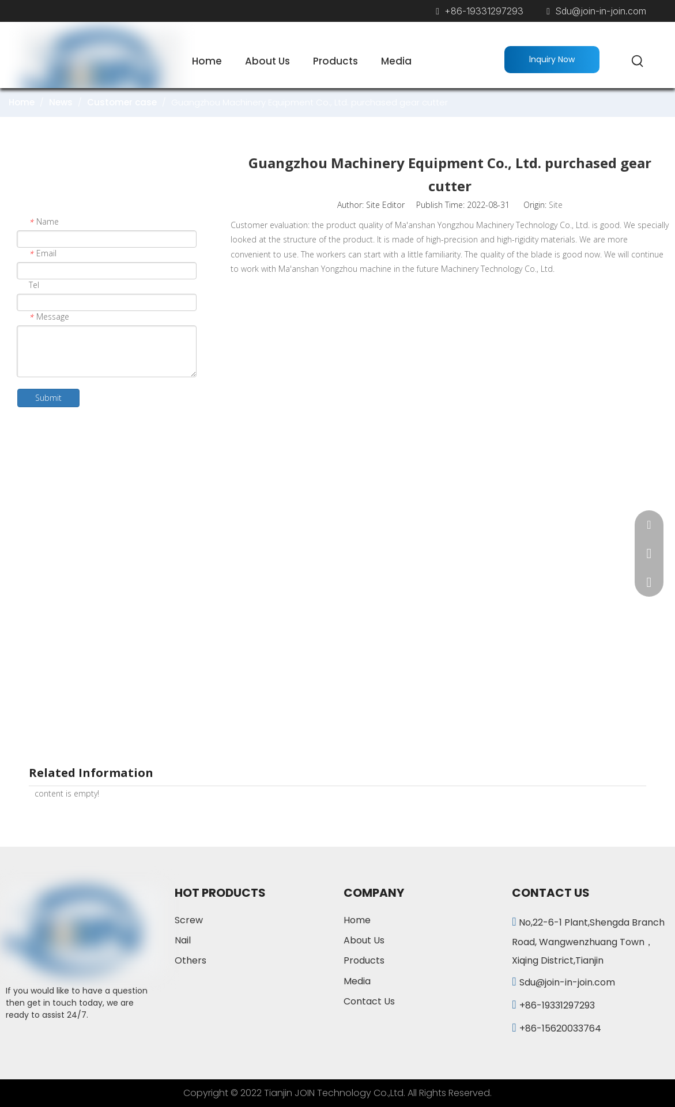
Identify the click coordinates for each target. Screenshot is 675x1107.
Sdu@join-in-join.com (600, 11)
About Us (364, 940)
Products (364, 960)
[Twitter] (62, 1041)
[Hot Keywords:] (638, 61)
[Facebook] (15, 1041)
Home (357, 920)
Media (357, 981)
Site (556, 204)
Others (190, 960)
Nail (183, 940)
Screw (189, 920)
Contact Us (369, 1001)
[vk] (86, 1041)
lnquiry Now (552, 59)
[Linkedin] (38, 1041)
